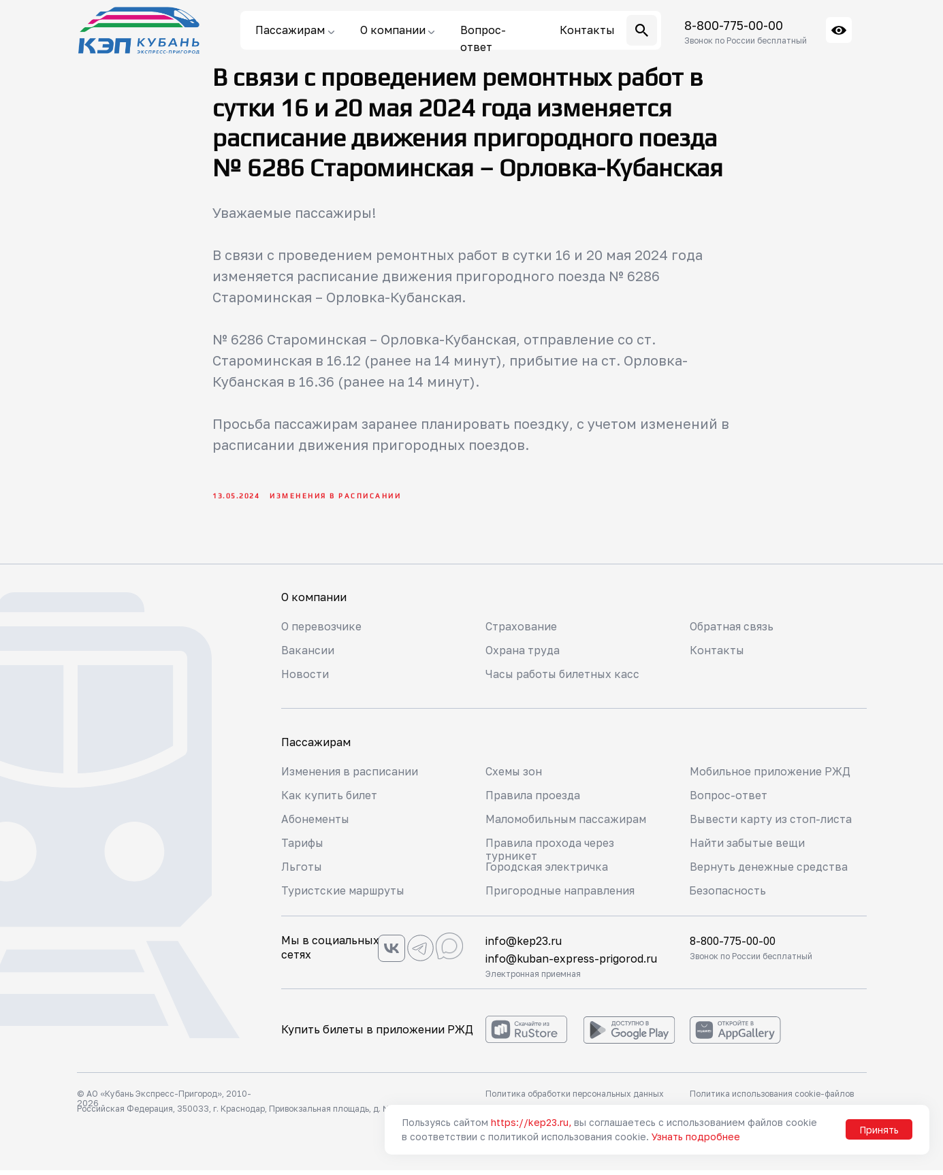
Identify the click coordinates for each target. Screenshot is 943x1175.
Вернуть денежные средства (770, 871)
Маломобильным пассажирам (567, 824)
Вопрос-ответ (728, 800)
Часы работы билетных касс (564, 679)
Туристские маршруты (343, 895)
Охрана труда (522, 655)
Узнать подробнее (696, 1136)
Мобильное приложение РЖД (770, 776)
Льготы (302, 871)
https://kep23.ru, (531, 1122)
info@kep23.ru (523, 945)
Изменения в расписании (350, 776)
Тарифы (302, 847)
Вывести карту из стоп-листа (771, 824)
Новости (305, 679)
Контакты (717, 655)
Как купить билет (329, 800)
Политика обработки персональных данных (574, 1098)
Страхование (521, 631)
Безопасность (727, 895)
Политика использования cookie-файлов (772, 1098)
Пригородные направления (560, 895)
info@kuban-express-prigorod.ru (571, 963)
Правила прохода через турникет (550, 854)
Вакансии (307, 655)
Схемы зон (514, 776)
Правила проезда (533, 800)
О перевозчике (321, 631)
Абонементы (316, 824)
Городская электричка (547, 871)
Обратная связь (732, 631)
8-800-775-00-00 (733, 25)
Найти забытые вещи (749, 847)
